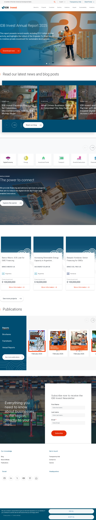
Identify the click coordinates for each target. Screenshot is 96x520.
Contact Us (52, 459)
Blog (2, 456)
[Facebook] (4, 478)
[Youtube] (23, 478)
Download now (11, 51)
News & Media (5, 459)
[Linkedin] (11, 478)
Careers (51, 463)
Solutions (67, 7)
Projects (43, 7)
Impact (74, 7)
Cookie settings (16, 515)
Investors (92, 7)
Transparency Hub (75, 2)
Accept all (71, 517)
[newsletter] (36, 478)
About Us (36, 7)
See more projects (12, 299)
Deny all (71, 511)
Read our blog (33, 125)
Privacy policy (6, 515)
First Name (55, 404)
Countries (51, 7)
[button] (46, 63)
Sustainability (82, 7)
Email (53, 420)
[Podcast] (30, 478)
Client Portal (89, 2)
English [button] (61, 2)
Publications (4, 463)
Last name (55, 412)
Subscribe (59, 433)
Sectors (59, 7)
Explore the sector (12, 203)
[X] (17, 478)
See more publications (14, 357)
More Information (16, 287)
